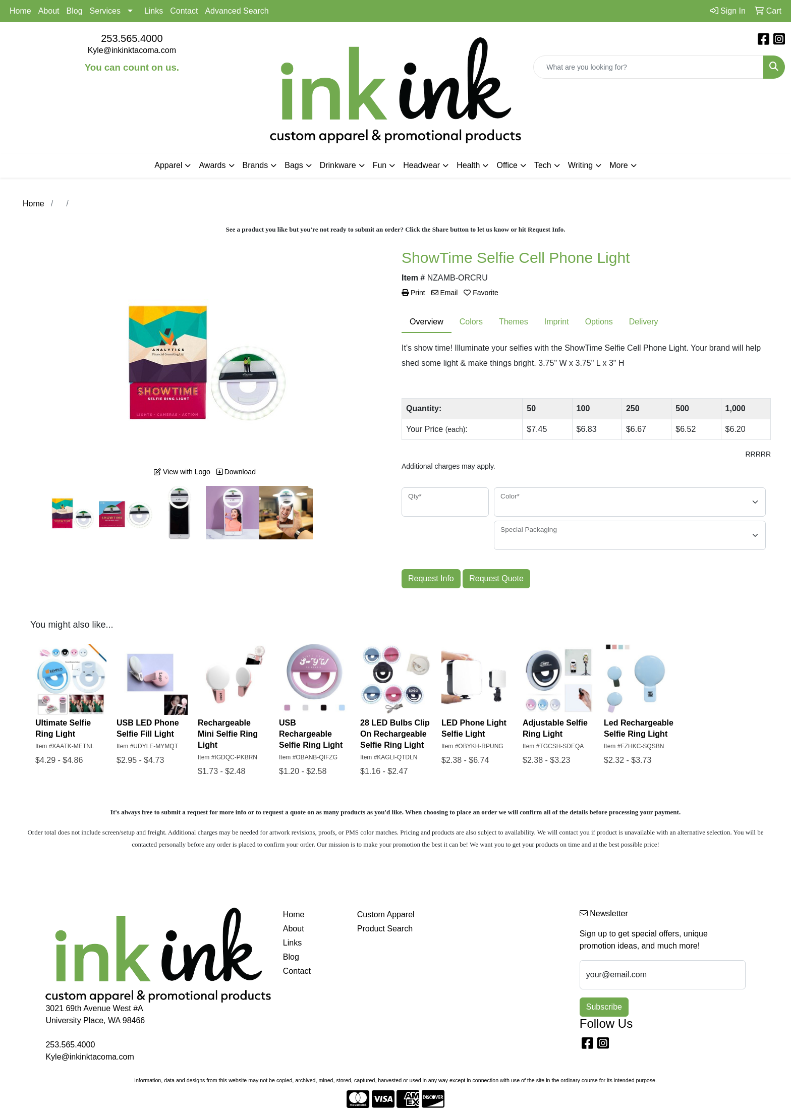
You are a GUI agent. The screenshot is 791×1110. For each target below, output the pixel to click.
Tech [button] (542, 165)
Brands (255, 165)
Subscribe (604, 1007)
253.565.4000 (131, 38)
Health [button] (468, 165)
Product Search (385, 928)
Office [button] (507, 165)
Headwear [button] (421, 165)
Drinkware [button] (338, 165)
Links (153, 11)
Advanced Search (236, 11)
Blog (75, 11)
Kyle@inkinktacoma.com (132, 50)
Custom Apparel (386, 914)
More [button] (618, 165)
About (49, 11)
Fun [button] (380, 165)
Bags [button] (294, 165)
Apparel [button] (168, 165)
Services (105, 11)
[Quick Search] (648, 67)
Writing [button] (580, 165)
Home (20, 11)
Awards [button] (212, 165)
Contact (184, 11)
